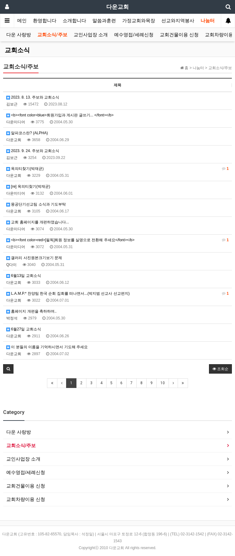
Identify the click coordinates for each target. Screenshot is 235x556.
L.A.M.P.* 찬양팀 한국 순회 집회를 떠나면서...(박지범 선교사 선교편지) (117, 293)
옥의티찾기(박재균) (117, 168)
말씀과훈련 (104, 20)
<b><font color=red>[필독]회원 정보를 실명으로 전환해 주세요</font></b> (117, 240)
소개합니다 (74, 20)
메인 (22, 20)
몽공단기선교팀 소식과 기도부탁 (36, 204)
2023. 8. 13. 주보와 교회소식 (32, 97)
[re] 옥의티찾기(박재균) (28, 186)
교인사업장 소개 (91, 35)
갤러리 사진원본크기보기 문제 (34, 258)
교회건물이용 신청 (179, 35)
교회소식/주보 (52, 35)
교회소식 (17, 50)
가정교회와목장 (138, 20)
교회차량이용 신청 (25, 499)
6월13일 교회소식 (23, 275)
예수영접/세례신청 (134, 35)
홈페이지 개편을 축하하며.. (31, 311)
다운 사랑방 (18, 35)
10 (162, 383)
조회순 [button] (220, 369)
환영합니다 (44, 20)
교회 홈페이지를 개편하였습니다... (37, 222)
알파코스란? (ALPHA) (27, 133)
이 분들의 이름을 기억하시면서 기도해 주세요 (47, 347)
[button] (8, 369)
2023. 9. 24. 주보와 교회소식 (32, 151)
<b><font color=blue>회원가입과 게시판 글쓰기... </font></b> (60, 115)
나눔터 (208, 20)
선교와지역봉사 (177, 20)
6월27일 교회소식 (23, 329)
